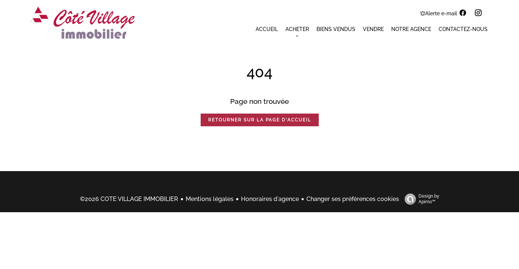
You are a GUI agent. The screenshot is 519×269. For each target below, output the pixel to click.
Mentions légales (210, 198)
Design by (420, 199)
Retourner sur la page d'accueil (259, 120)
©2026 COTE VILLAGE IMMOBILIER (129, 198)
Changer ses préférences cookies (352, 198)
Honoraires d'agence (270, 198)
